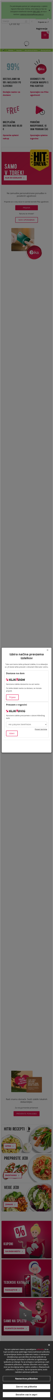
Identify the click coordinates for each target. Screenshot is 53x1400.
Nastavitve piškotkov (26, 1378)
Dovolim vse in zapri (26, 1394)
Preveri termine (41, 729)
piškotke (40, 1349)
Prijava (12, 697)
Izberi (12, 733)
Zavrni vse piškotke (26, 1386)
